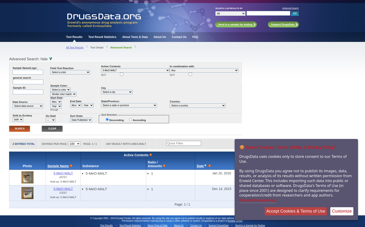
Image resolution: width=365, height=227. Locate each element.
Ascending (139, 120)
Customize (342, 211)
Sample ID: (19, 87)
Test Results (74, 37)
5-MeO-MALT (63, 173)
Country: (175, 101)
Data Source (20, 102)
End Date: (76, 101)
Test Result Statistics (102, 37)
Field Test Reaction (62, 68)
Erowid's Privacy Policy (257, 200)
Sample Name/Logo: (25, 68)
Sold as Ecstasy (22, 115)
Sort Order (76, 116)
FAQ (195, 37)
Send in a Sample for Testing (250, 225)
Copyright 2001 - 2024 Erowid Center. (112, 218)
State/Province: (110, 101)
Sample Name (58, 166)
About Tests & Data (135, 37)
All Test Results (75, 47)
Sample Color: (59, 85)
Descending (116, 120)
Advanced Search (290, 8)
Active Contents (111, 66)
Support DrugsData (219, 225)
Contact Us (179, 37)
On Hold (51, 116)
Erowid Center (235, 221)
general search (22, 77)
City (103, 88)
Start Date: (56, 97)
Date (200, 166)
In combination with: (182, 66)
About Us (160, 37)
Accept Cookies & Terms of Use (295, 211)
